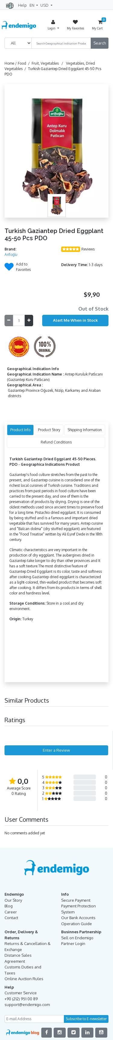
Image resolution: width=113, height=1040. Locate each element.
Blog (9, 905)
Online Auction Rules (24, 978)
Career (11, 912)
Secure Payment (75, 900)
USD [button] (44, 5)
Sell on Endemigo (77, 937)
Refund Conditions (56, 442)
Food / (25, 63)
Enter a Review (56, 750)
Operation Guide (76, 923)
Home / (11, 63)
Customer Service (21, 992)
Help (22, 5)
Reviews (88, 249)
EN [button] (32, 5)
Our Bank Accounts (78, 917)
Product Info (20, 430)
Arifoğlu (11, 254)
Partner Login (73, 943)
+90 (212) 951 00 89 (21, 998)
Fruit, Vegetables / (48, 63)
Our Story (13, 900)
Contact (11, 917)
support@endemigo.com (27, 1004)
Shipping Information (84, 430)
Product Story (49, 430)
